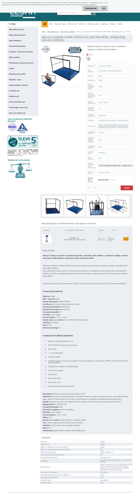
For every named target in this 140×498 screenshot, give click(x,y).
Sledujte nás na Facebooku (19, 160)
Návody (112, 24)
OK (104, 8)
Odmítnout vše (90, 8)
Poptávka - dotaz (60, 24)
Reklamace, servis (93, 24)
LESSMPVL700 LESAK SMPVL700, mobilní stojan (74, 239)
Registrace (104, 24)
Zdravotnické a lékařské (68, 32)
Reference (82, 24)
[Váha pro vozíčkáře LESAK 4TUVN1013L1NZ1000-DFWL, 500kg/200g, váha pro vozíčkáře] (62, 45)
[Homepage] (45, 24)
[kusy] (90, 187)
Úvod (43, 32)
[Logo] (23, 13)
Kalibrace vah (72, 24)
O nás (51, 24)
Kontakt (119, 24)
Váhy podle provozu (53, 32)
